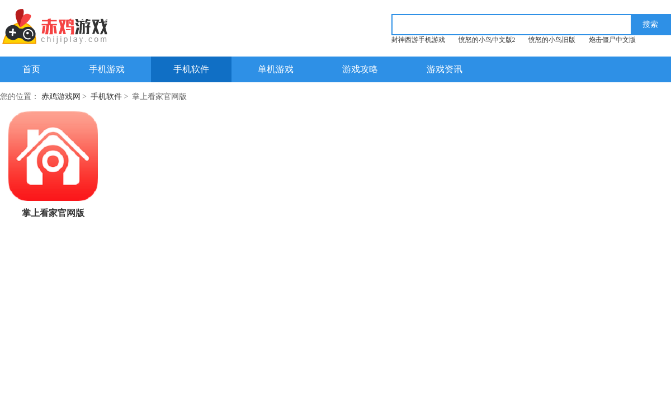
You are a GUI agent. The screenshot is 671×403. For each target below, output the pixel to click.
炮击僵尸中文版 (612, 40)
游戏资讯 (444, 69)
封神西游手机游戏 (418, 40)
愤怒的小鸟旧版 (551, 40)
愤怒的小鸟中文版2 (487, 40)
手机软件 (191, 69)
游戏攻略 (360, 69)
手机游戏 (107, 69)
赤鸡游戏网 (61, 96)
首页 (31, 69)
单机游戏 (276, 69)
